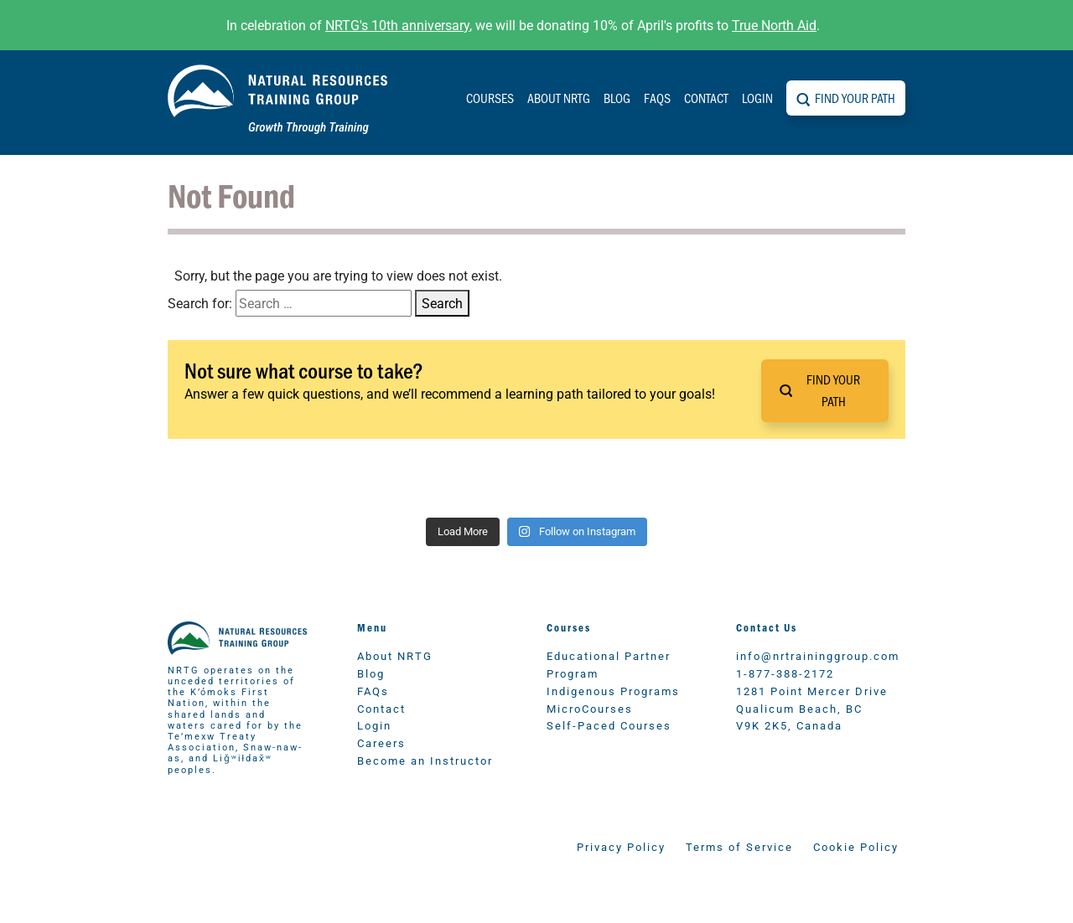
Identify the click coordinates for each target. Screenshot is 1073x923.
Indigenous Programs (613, 690)
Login (757, 97)
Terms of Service (739, 846)
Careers (381, 742)
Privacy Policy (621, 846)
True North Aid (774, 25)
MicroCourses (590, 708)
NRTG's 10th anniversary (397, 25)
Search (442, 303)
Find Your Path (855, 97)
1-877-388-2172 (785, 673)
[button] (825, 390)
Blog (617, 97)
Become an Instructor (425, 760)
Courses (490, 97)
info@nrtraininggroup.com (817, 655)
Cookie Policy (856, 846)
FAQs (657, 97)
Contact (706, 97)
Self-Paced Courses (609, 725)
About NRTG (558, 97)
